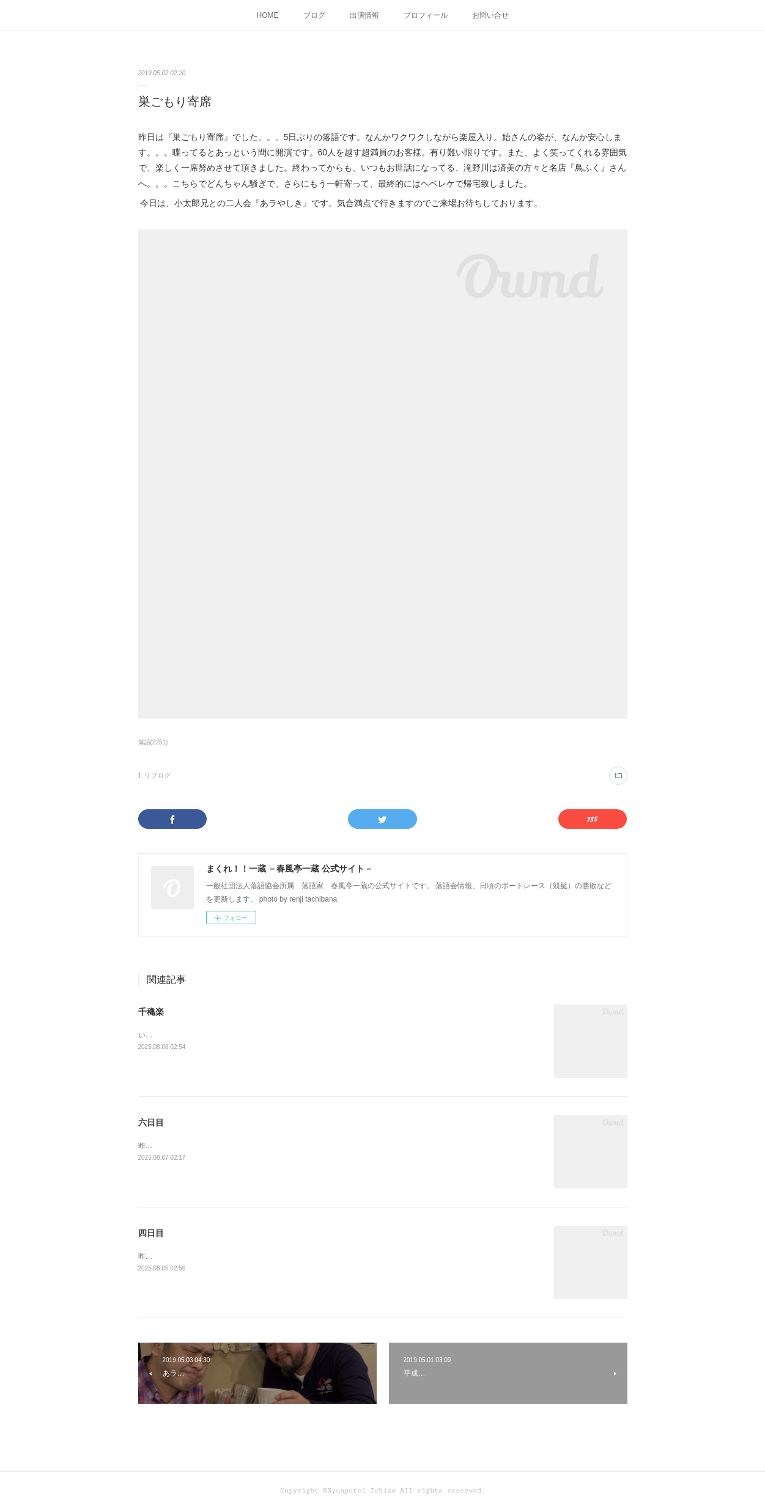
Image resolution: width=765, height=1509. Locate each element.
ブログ (314, 15)
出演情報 (364, 15)
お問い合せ (490, 15)
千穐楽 (151, 1012)
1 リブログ (154, 775)
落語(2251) (153, 742)
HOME (268, 15)
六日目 (151, 1122)
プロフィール (426, 15)
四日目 (151, 1233)
